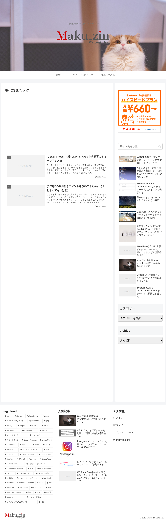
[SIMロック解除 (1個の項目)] (43, 473)
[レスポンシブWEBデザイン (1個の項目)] (20, 502)
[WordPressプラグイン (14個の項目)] (16, 421)
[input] (140, 146)
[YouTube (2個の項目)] (9, 459)
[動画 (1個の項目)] (28, 492)
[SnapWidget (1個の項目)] (46, 459)
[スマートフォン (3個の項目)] (12, 440)
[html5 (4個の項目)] (34, 426)
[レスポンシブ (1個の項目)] (14, 464)
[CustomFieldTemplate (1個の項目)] (15, 469)
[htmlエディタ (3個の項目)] (46, 440)
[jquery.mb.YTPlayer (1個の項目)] (14, 492)
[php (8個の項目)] (48, 421)
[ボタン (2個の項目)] (33, 459)
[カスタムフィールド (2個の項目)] (30, 450)
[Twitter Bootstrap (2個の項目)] (27, 454)
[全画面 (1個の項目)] (48, 492)
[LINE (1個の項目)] (9, 473)
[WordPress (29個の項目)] (34, 416)
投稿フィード (120, 425)
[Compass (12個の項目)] (35, 421)
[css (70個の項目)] (8, 416)
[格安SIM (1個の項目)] (9, 478)
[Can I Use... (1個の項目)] (37, 488)
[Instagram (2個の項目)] (11, 450)
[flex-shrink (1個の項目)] (46, 478)
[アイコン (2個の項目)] (22, 459)
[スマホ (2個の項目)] (47, 445)
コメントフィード (123, 432)
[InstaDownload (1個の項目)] (44, 469)
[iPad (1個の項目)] (49, 488)
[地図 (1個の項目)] (45, 502)
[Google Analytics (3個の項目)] (29, 440)
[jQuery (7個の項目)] (10, 426)
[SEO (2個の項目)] (36, 445)
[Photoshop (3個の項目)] (11, 445)
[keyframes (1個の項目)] (23, 488)
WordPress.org (121, 439)
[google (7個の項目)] (22, 426)
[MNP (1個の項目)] (37, 492)
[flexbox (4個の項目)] (47, 426)
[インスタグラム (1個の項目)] (39, 497)
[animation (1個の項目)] (10, 488)
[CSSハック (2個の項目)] (11, 454)
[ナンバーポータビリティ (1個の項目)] (28, 478)
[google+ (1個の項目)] (14, 497)
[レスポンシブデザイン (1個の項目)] (39, 464)
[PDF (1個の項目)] (30, 469)
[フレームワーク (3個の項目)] (41, 435)
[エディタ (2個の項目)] (24, 445)
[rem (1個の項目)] (49, 483)
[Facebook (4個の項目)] (12, 431)
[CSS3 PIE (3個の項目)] (29, 431)
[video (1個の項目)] (40, 483)
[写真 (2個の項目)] (47, 450)
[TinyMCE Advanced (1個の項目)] (25, 483)
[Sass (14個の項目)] (47, 416)
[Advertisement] (57, 124)
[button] (159, 146)
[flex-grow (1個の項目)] (9, 483)
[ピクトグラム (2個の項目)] (45, 454)
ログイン (118, 417)
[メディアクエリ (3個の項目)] (16, 435)
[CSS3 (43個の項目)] (20, 416)
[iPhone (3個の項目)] (46, 431)
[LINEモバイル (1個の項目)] (24, 473)
